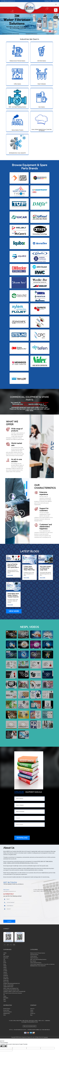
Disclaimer (46, 1037)
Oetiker (5, 967)
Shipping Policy (6, 1013)
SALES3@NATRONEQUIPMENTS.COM (29, 1022)
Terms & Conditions (7, 1012)
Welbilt (4, 966)
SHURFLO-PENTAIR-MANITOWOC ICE (11, 983)
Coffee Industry (17, 84)
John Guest (5, 977)
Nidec (4, 999)
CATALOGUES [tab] (19, 792)
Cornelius (5, 974)
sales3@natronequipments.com (9, 891)
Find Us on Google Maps (29, 1026)
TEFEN (4, 996)
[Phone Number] (18, 902)
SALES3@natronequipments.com (8, 1)
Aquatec (5, 972)
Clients (31, 1012)
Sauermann (5, 957)
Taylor (4, 1001)
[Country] (18, 909)
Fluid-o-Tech (6, 982)
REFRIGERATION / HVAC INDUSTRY (17, 153)
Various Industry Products (17, 130)
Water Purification (42, 84)
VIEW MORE (14, 611)
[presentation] (24, 831)
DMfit (4, 961)
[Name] (18, 899)
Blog (31, 1015)
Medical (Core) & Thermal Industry (17, 61)
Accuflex (5, 970)
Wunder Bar (6, 980)
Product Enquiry (6, 1008)
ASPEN (4, 953)
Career (31, 1010)
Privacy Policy (6, 1010)
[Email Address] (18, 906)
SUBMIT (9, 921)
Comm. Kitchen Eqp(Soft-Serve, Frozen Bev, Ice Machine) (42, 130)
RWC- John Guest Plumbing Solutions (17, 107)
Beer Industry (42, 107)
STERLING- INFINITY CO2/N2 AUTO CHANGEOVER (14, 991)
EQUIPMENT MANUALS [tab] (33, 792)
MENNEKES (5, 998)
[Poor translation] (5, 1046)
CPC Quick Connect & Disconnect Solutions (12, 993)
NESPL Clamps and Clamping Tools (10, 988)
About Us (32, 1008)
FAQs (4, 1015)
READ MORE (10, 575)
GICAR (4, 962)
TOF (4, 959)
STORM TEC (6, 978)
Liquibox (5, 969)
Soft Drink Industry (41, 61)
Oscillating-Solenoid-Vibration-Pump (11, 990)
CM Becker (5, 975)
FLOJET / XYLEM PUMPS (8, 985)
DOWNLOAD (22, 838)
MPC (4, 954)
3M (4, 994)
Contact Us (32, 1013)
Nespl (4, 964)
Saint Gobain (6, 956)
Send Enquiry (55, 1)
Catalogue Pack (47, 1)
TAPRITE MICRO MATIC (8, 986)
